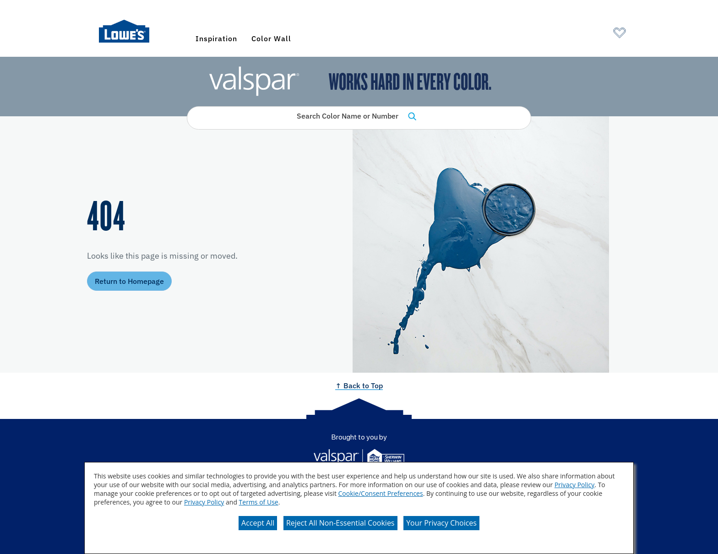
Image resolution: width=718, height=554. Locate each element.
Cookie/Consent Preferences (380, 493)
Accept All (257, 523)
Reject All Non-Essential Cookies (340, 523)
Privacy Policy (574, 484)
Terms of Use (258, 502)
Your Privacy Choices (441, 523)
